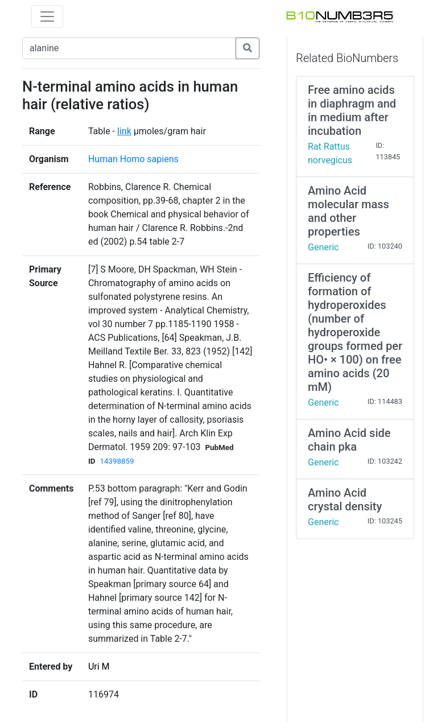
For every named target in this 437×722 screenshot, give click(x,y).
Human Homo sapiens (133, 159)
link (124, 131)
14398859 (117, 461)
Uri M (99, 666)
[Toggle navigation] (47, 16)
